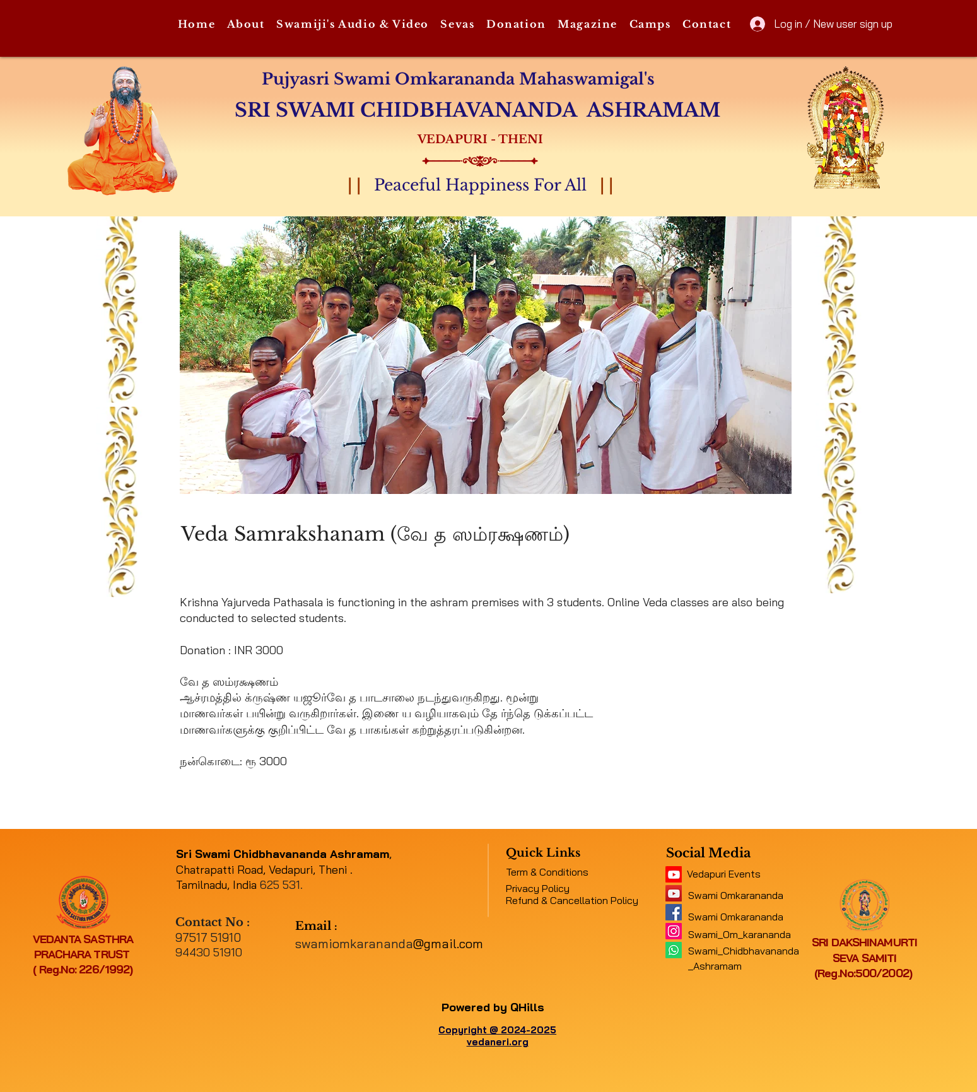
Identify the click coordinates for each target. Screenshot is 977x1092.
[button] (246, 24)
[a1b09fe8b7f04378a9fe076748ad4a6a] (673, 893)
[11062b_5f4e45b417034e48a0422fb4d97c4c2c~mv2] (673, 874)
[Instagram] (673, 931)
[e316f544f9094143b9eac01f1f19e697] (673, 912)
